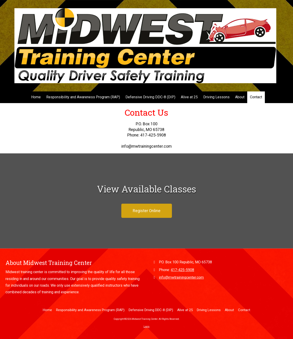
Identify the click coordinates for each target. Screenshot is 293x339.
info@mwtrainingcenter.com (181, 277)
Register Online (146, 210)
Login (146, 326)
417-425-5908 (182, 270)
